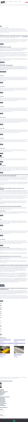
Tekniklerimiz (15, 1)
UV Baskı (2, 404)
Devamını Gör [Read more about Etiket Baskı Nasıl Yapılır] (15, 356)
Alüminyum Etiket (3, 354)
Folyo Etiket (2, 400)
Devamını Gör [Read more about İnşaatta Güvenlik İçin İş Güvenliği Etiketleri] (1, 344)
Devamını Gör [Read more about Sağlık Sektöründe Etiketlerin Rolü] (1, 341)
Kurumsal (6, 1)
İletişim (6, 3)
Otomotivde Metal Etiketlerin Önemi (19, 343)
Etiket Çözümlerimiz (10, 1)
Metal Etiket (2, 397)
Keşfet (1, 82)
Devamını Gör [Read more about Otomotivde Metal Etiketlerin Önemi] (15, 344)
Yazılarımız (20, 1)
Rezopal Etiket (3, 401)
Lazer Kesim (2, 402)
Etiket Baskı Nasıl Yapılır (18, 354)
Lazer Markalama (3, 403)
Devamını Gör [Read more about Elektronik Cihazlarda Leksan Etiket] (15, 341)
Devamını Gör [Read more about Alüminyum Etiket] (1, 356)
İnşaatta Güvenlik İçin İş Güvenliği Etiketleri (7, 343)
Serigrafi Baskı (3, 405)
